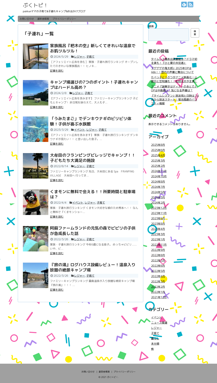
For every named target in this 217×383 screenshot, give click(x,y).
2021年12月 (159, 297)
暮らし (155, 338)
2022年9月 (158, 250)
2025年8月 (158, 145)
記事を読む (57, 71)
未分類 (155, 344)
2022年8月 (158, 255)
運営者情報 (43, 18)
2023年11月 (159, 213)
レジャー (79, 56)
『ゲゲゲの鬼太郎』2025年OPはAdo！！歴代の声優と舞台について (172, 70)
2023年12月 (159, 208)
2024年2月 (158, 202)
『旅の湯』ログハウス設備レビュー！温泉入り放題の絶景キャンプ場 (92, 267)
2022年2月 (158, 287)
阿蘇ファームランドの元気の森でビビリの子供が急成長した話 (92, 230)
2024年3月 (158, 197)
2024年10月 (159, 176)
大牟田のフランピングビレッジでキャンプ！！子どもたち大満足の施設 (92, 157)
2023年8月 (158, 223)
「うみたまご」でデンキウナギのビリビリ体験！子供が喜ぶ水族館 (90, 121)
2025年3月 (158, 160)
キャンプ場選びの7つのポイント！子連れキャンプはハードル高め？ (94, 84)
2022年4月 (158, 276)
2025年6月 (158, 150)
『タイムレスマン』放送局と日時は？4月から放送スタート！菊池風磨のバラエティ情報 (175, 99)
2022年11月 (159, 245)
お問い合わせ (27, 18)
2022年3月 (158, 281)
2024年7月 (158, 187)
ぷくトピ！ (35, 5)
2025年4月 (158, 155)
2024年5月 (158, 192)
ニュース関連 (159, 323)
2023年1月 (158, 239)
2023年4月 (158, 229)
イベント (79, 130)
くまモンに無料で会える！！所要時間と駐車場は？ (92, 194)
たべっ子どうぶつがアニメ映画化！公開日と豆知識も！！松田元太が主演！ (174, 79)
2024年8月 (158, 181)
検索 (151, 26)
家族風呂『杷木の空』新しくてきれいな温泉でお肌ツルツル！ (92, 48)
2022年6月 (158, 266)
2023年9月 (158, 218)
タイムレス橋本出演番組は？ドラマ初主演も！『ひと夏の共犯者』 (174, 61)
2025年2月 (158, 166)
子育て (90, 56)
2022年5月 (158, 271)
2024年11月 (159, 171)
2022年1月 (158, 292)
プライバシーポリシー (64, 18)
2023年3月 (158, 234)
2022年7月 (158, 260)
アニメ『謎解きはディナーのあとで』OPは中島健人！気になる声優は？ (174, 88)
